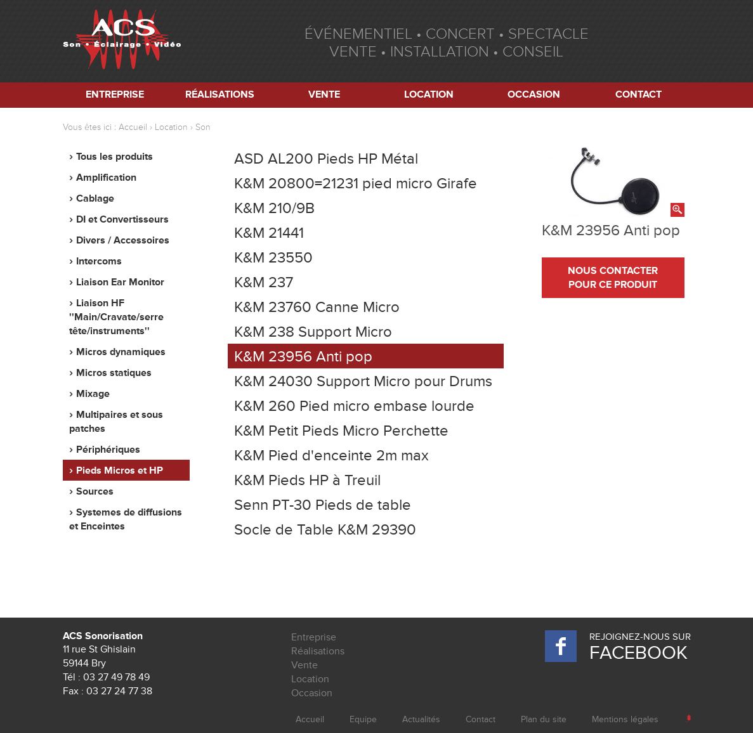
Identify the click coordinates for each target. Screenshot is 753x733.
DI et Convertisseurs (122, 219)
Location (429, 94)
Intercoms (99, 261)
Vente (324, 94)
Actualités (421, 719)
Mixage (93, 393)
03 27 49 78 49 (116, 677)
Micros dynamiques (121, 352)
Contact (638, 94)
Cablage (95, 198)
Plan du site (543, 719)
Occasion (533, 94)
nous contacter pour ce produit (613, 277)
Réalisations (219, 94)
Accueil (133, 127)
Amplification (106, 177)
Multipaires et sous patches (116, 421)
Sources (95, 491)
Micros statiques (114, 372)
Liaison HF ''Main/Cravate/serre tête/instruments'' (116, 317)
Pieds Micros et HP (119, 470)
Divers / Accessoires (122, 240)
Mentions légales (625, 719)
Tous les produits (114, 156)
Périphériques (108, 449)
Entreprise (115, 94)
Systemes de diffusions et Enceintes (125, 519)
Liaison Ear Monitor (120, 282)
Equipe (363, 719)
